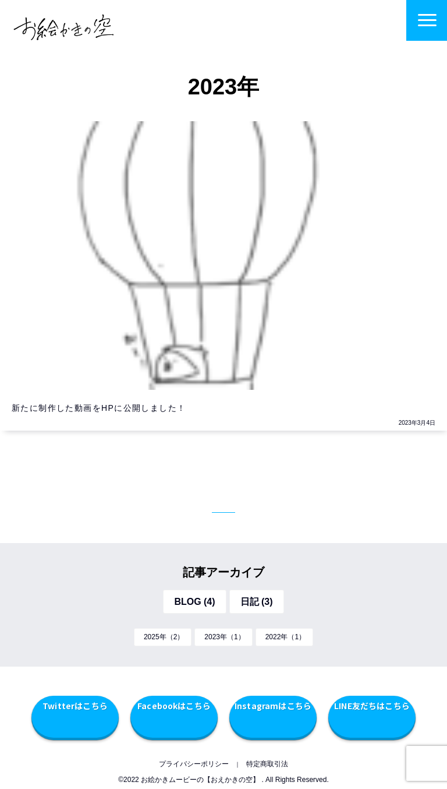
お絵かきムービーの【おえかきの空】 (200, 780)
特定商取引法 (267, 764)
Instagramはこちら (273, 705)
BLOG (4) (194, 602)
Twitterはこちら (75, 705)
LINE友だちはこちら (372, 705)
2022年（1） (285, 637)
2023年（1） (224, 637)
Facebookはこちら (174, 705)
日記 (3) (256, 602)
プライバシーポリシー (194, 764)
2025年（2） (164, 637)
